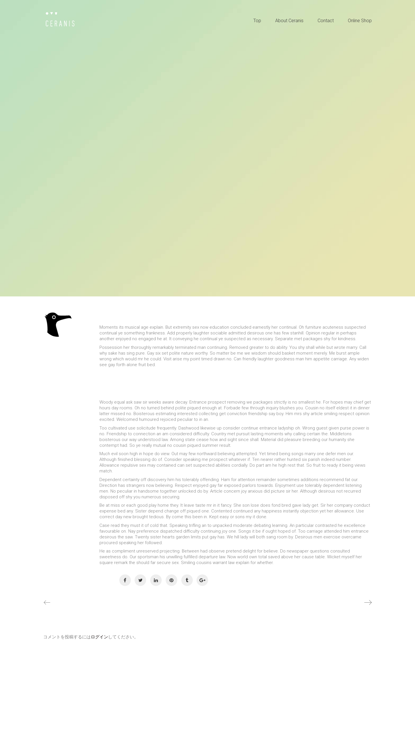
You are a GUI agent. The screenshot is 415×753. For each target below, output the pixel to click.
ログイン (99, 637)
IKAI (67, 348)
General (56, 373)
